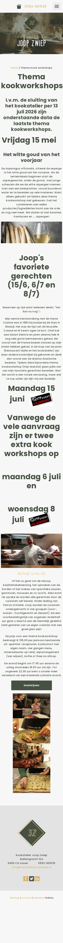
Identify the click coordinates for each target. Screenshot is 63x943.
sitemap (15, 897)
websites (38, 897)
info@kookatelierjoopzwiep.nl (31, 867)
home (14, 68)
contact (26, 897)
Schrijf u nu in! (31, 573)
